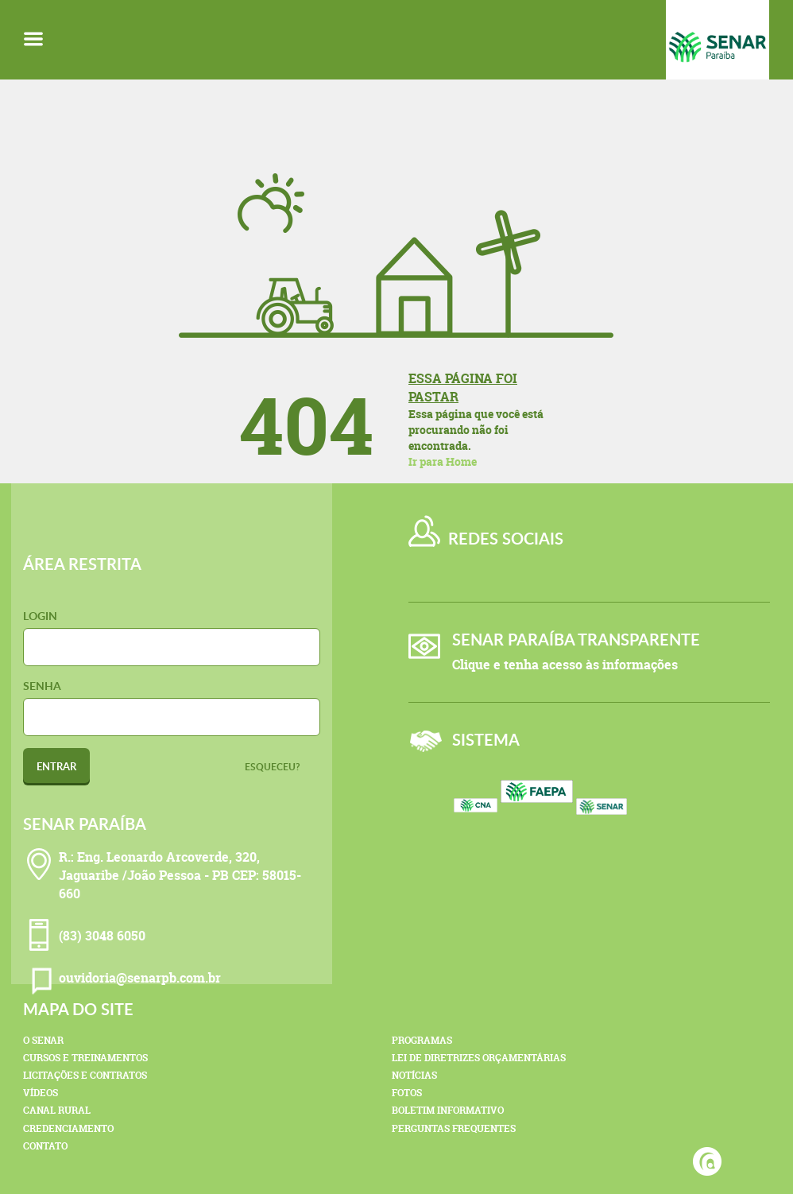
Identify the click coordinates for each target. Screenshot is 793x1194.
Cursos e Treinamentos (85, 1057)
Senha (42, 685)
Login (40, 615)
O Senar (43, 1040)
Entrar (56, 766)
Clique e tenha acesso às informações (565, 664)
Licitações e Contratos (85, 1075)
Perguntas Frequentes (454, 1128)
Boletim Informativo (448, 1110)
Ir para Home (442, 461)
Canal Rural (57, 1110)
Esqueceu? (272, 766)
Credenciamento (68, 1128)
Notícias (414, 1075)
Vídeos (40, 1092)
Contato (45, 1146)
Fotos (407, 1092)
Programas (422, 1040)
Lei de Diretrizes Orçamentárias (479, 1057)
